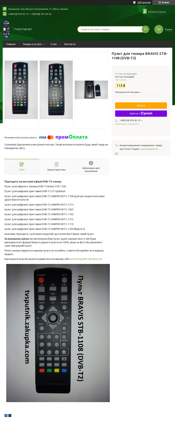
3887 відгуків (144, 2)
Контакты (70, 44)
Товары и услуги (32, 44)
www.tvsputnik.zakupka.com (86, 259)
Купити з (141, 113)
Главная (10, 44)
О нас (54, 44)
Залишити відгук (157, 11)
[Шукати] (145, 29)
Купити (141, 105)
